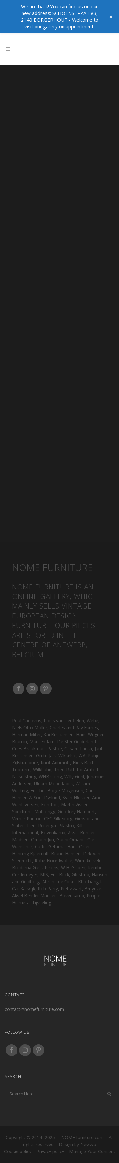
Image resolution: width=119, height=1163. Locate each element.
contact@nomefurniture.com (34, 1009)
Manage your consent (92, 1151)
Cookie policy (17, 1151)
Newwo (88, 1144)
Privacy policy (50, 1151)
